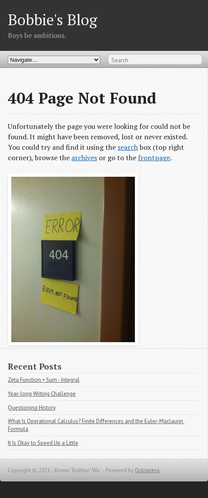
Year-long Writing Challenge (42, 393)
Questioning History (32, 407)
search (127, 147)
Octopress (147, 470)
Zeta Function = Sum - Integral (44, 380)
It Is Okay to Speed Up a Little (43, 443)
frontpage (154, 157)
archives (84, 157)
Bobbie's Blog (52, 19)
